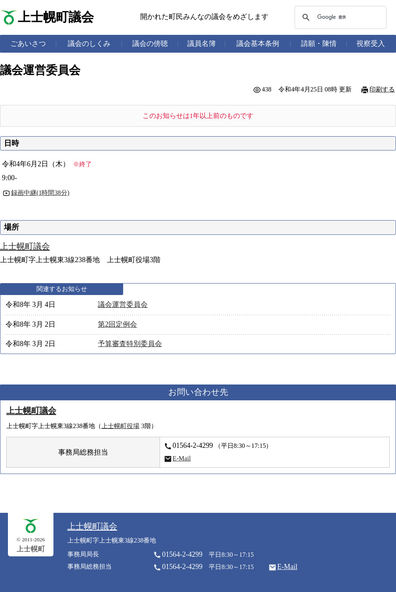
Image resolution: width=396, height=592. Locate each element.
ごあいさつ (28, 44)
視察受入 (370, 44)
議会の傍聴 (150, 44)
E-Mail (182, 458)
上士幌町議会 (56, 17)
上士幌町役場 (120, 426)
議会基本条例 (257, 44)
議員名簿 (201, 44)
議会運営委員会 (123, 304)
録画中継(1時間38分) (40, 192)
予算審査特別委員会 (130, 344)
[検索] (339, 17)
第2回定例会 (117, 324)
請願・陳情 (319, 44)
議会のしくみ (89, 44)
